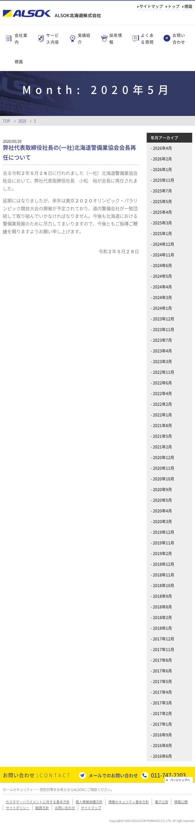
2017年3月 (162, 702)
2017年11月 (163, 649)
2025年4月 (162, 212)
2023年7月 (162, 340)
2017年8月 (162, 660)
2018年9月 (162, 596)
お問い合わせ (179, 38)
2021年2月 (162, 446)
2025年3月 (162, 222)
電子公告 (161, 801)
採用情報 (115, 38)
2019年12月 (163, 532)
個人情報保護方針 (89, 801)
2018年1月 (162, 628)
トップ (174, 6)
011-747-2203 (168, 775)
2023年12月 (163, 318)
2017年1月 (162, 724)
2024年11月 (163, 254)
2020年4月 (162, 510)
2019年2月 (162, 553)
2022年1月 (162, 414)
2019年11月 (163, 542)
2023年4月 (162, 350)
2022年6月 (162, 382)
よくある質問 (147, 38)
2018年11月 (163, 574)
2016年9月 (162, 734)
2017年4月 (162, 692)
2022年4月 (162, 393)
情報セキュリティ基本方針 (128, 801)
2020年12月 (163, 457)
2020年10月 (163, 478)
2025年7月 (162, 190)
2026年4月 (162, 148)
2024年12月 (163, 244)
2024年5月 (162, 276)
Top (6, 121)
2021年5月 (162, 436)
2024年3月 (162, 297)
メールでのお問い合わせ (113, 775)
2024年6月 (162, 265)
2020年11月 (163, 468)
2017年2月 (162, 713)
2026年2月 (162, 158)
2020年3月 (162, 521)
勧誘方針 (42, 807)
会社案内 (21, 38)
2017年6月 (162, 670)
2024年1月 (162, 308)
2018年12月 (163, 564)
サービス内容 (52, 38)
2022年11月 (163, 372)
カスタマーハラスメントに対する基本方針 (38, 801)
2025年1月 (162, 233)
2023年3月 (162, 361)
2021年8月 (162, 425)
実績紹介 (84, 38)
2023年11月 (163, 329)
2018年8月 (162, 606)
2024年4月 (162, 286)
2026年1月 (162, 169)
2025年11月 (163, 180)
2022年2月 (162, 404)
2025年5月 (162, 201)
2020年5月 (162, 500)
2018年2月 (162, 617)
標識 (188, 6)
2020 (22, 121)
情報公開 (181, 801)
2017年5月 (162, 681)
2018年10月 (163, 585)
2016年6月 (162, 756)
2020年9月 (162, 489)
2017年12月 (163, 638)
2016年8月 (162, 745)
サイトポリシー (18, 807)
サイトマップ (151, 6)
